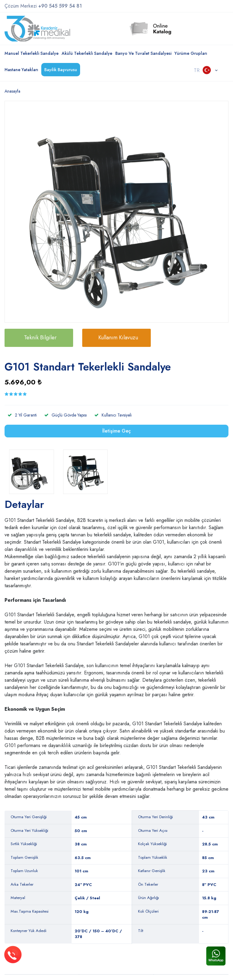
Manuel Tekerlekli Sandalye (32, 53)
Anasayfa (12, 91)
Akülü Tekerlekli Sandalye (87, 53)
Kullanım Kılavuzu (118, 337)
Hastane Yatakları (21, 70)
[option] (116, 212)
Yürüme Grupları (190, 53)
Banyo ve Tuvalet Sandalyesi (143, 53)
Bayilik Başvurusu (60, 70)
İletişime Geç (116, 430)
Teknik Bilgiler (40, 337)
